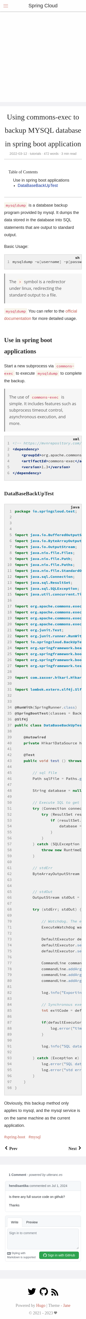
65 (9, 891)
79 (9, 974)
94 (9, 1063)
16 (9, 600)
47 (9, 784)
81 (9, 986)
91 (9, 1046)
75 (9, 951)
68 (9, 909)
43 (9, 760)
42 (9, 754)
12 (9, 576)
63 (9, 879)
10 (9, 564)
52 (9, 814)
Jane (66, 1305)
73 (9, 939)
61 (9, 867)
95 (9, 1069)
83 (9, 998)
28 (9, 671)
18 (9, 612)
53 (9, 820)
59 (9, 855)
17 (9, 606)
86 (9, 1016)
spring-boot (15, 1137)
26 (9, 659)
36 (9, 719)
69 (9, 915)
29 (9, 677)
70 (9, 921)
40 (9, 743)
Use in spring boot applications (41, 180)
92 (9, 1052)
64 (9, 885)
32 (9, 695)
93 (9, 1058)
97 (9, 1081)
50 (9, 802)
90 (9, 1040)
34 (9, 707)
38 (9, 731)
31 (9, 689)
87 (9, 1022)
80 (9, 980)
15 (9, 594)
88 (9, 1028)
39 (9, 737)
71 (9, 927)
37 (9, 725)
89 (9, 1034)
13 (9, 582)
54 (9, 826)
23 (9, 642)
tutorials (35, 153)
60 (9, 861)
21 (9, 630)
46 (9, 778)
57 (9, 844)
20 (9, 624)
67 (9, 903)
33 (9, 701)
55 (9, 832)
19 (9, 618)
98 (9, 1087)
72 (9, 933)
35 (9, 713)
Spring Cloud (43, 5)
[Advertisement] (43, 57)
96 (9, 1075)
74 (9, 945)
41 (9, 748)
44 (9, 766)
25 (9, 653)
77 (9, 963)
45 (9, 772)
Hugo (40, 1305)
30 (9, 683)
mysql (36, 1137)
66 (9, 897)
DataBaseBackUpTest (38, 185)
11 (9, 570)
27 (9, 665)
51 (9, 808)
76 (9, 957)
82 (9, 992)
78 (9, 969)
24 (9, 648)
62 (9, 873)
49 (9, 796)
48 (9, 790)
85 (9, 1010)
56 (9, 838)
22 (9, 636)
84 (9, 1004)
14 (9, 588)
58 (9, 850)
